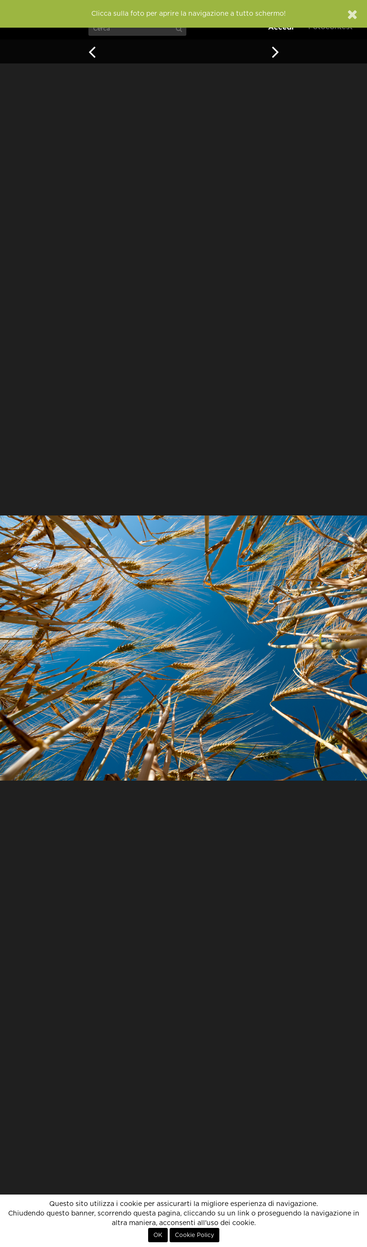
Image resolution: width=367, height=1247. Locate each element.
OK (157, 1235)
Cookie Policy (194, 1235)
